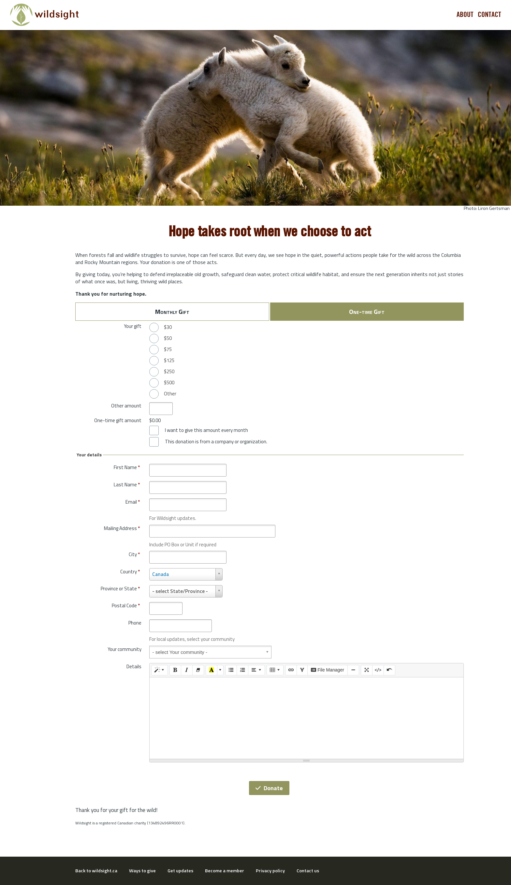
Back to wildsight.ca (96, 870)
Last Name (127, 484)
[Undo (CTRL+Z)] (389, 670)
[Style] (159, 670)
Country (130, 571)
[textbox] (306, 718)
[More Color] (220, 670)
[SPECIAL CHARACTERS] (302, 670)
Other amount (126, 405)
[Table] (275, 670)
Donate (269, 788)
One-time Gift (367, 311)
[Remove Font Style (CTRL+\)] (198, 670)
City (134, 554)
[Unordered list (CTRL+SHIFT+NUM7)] (231, 670)
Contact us (308, 870)
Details (133, 666)
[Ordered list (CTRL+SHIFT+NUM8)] (242, 670)
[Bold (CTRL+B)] (175, 670)
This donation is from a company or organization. (216, 441)
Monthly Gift (172, 311)
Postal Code (126, 605)
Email (132, 502)
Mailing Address (122, 528)
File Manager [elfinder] (327, 669)
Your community (124, 649)
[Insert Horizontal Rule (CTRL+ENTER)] (353, 670)
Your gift (132, 326)
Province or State (120, 588)
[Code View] (378, 670)
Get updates (180, 870)
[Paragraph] (256, 670)
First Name (127, 467)
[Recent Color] (211, 670)
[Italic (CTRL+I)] (187, 670)
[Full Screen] (366, 670)
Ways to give (142, 870)
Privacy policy (270, 870)
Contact (489, 14)
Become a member (224, 870)
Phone (134, 623)
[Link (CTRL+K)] (291, 670)
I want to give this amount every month (206, 430)
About (465, 14)
